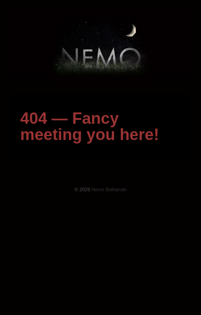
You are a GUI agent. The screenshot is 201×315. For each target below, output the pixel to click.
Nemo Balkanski (108, 189)
